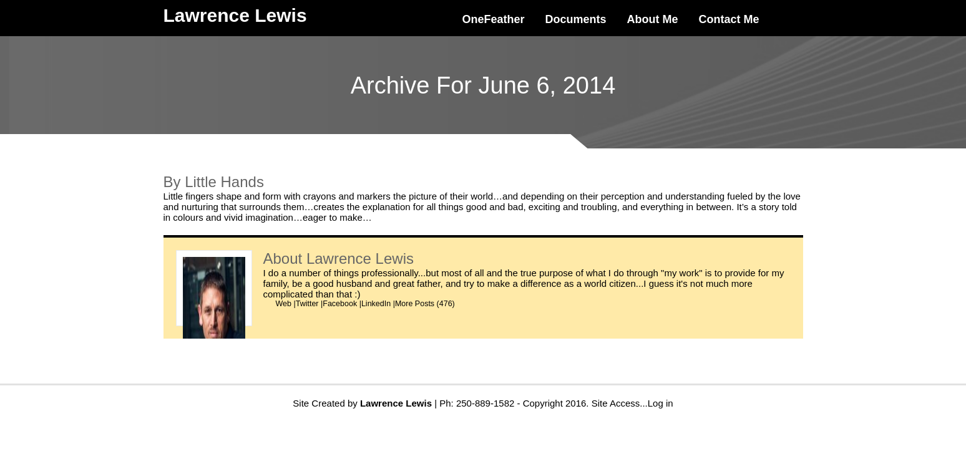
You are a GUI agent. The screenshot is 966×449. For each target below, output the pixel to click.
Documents (576, 19)
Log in (660, 403)
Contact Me (729, 19)
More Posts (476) (425, 303)
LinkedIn (376, 303)
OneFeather (493, 19)
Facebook (340, 303)
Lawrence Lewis (360, 258)
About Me (652, 19)
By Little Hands (213, 181)
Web (283, 303)
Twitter (307, 303)
